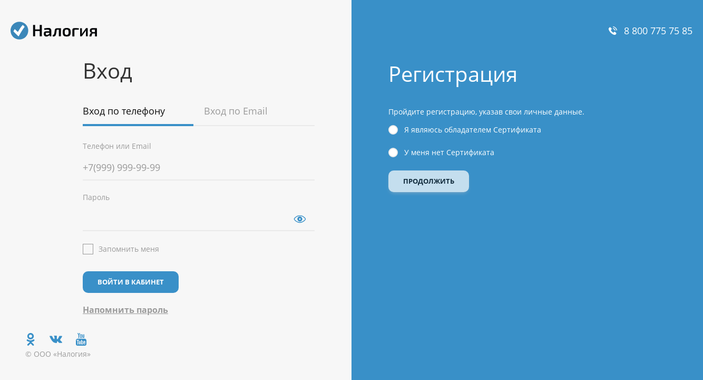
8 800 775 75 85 (650, 30)
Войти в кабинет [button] (130, 282)
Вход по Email (236, 110)
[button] (300, 218)
